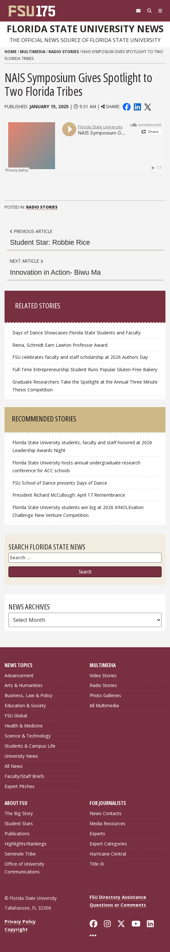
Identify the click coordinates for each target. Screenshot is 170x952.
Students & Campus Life (30, 746)
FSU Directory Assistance (118, 897)
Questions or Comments (118, 905)
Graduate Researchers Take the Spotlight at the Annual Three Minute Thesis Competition (85, 386)
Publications (17, 833)
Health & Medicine (24, 726)
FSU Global (16, 715)
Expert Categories (108, 844)
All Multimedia (104, 705)
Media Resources (107, 823)
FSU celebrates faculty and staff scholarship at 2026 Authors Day (80, 357)
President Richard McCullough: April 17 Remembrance (68, 495)
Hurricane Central (108, 854)
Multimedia (32, 51)
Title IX (97, 864)
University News (21, 756)
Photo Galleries (105, 695)
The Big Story (19, 813)
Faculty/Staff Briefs (24, 776)
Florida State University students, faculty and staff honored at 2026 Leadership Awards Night (82, 446)
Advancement (19, 675)
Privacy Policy (20, 921)
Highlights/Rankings (26, 844)
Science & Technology (28, 736)
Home (11, 51)
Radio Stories (64, 51)
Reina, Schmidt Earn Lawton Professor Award (59, 345)
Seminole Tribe (20, 854)
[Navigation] (160, 10)
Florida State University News (85, 28)
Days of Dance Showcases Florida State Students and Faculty (76, 333)
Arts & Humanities (24, 685)
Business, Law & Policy (28, 695)
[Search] (149, 10)
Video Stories (103, 675)
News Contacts (105, 813)
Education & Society (25, 705)
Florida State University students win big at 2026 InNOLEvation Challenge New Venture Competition (78, 511)
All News (14, 766)
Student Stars (19, 823)
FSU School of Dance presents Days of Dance (59, 483)
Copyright (16, 929)
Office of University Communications (24, 868)
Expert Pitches (20, 786)
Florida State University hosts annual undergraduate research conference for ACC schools (76, 467)
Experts (97, 833)
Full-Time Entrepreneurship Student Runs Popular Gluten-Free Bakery (84, 369)
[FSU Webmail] (138, 10)
